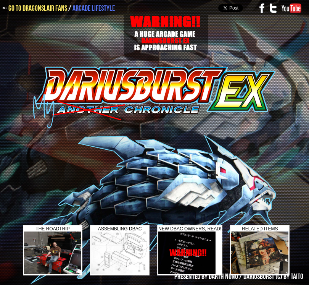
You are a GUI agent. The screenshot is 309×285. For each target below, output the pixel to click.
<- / (58, 8)
